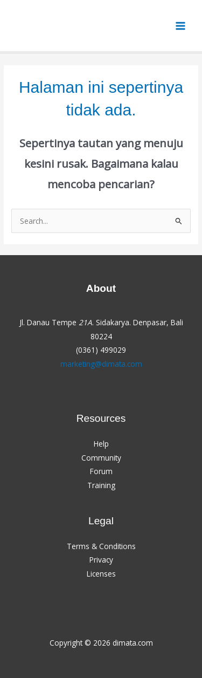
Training (101, 485)
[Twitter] (93, 383)
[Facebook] (77, 383)
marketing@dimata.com (101, 364)
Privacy (101, 559)
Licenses (101, 574)
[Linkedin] (125, 383)
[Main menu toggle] (181, 26)
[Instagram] (109, 383)
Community (101, 458)
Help (101, 444)
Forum (101, 471)
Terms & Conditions (101, 546)
